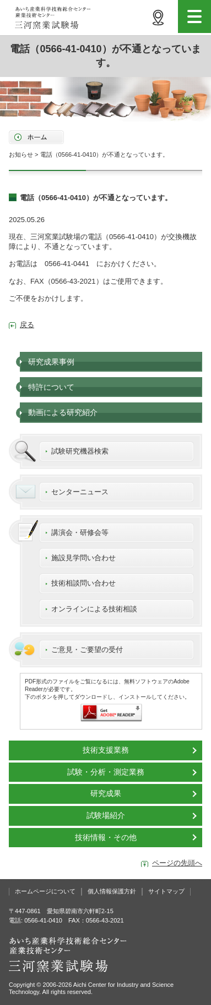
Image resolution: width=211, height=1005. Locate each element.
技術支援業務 (106, 750)
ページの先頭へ (177, 863)
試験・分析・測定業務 (105, 771)
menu (194, 16)
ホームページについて (45, 891)
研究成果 (105, 793)
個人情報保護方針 (112, 891)
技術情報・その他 (106, 837)
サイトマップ (166, 891)
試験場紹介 (105, 815)
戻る (27, 325)
